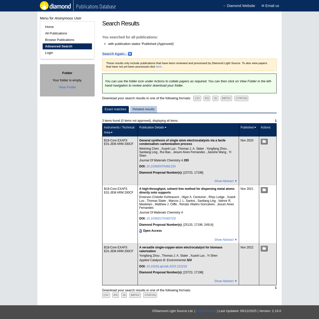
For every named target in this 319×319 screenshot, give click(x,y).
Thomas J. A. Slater (191, 148)
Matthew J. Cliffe (166, 204)
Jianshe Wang (217, 152)
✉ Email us (270, 6)
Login (49, 53)
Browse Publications (59, 40)
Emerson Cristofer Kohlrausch (159, 197)
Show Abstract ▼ (225, 181)
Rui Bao (165, 152)
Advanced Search (58, 46)
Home (49, 27)
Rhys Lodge (217, 197)
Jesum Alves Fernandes (189, 152)
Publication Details (151, 127)
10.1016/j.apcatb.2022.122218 (167, 266)
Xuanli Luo (168, 148)
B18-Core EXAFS (115, 140)
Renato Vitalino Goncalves (197, 204)
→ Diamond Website (238, 6)
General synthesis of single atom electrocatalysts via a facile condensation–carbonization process (182, 142)
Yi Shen (212, 255)
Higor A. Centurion (194, 197)
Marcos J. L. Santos (182, 201)
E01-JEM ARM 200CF (118, 144)
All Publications (56, 33)
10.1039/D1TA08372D (161, 218)
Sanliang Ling (148, 152)
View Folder (67, 87)
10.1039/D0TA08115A (161, 166)
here (159, 66)
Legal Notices (206, 311)
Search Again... (114, 54)
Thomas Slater (157, 201)
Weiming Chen (149, 148)
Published (247, 127)
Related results (144, 109)
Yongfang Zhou (216, 148)
